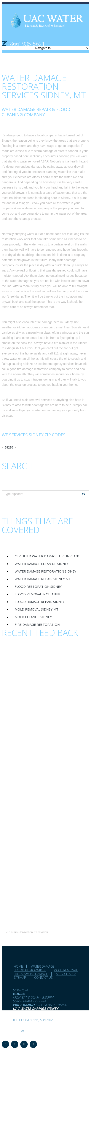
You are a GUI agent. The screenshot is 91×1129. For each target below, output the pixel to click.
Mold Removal (66, 970)
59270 (9, 447)
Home (18, 966)
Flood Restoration (30, 970)
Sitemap (20, 977)
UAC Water (11, 1031)
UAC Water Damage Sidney (35, 1008)
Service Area (66, 974)
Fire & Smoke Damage (31, 974)
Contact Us (43, 977)
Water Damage (42, 966)
